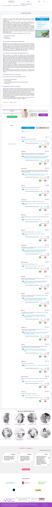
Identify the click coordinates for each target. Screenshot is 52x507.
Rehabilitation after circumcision (43, 28)
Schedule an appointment (26, 4)
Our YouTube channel (12, 143)
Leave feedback (26, 469)
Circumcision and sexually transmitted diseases (42, 24)
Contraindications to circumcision (41, 26)
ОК (48, 143)
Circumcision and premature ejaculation (42, 22)
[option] (10, 458)
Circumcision (23, 5)
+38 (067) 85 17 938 (34, 499)
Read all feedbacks (45, 450)
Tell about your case (12, 116)
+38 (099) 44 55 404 (34, 498)
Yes (41, 143)
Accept (45, 504)
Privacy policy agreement (13, 505)
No (45, 143)
